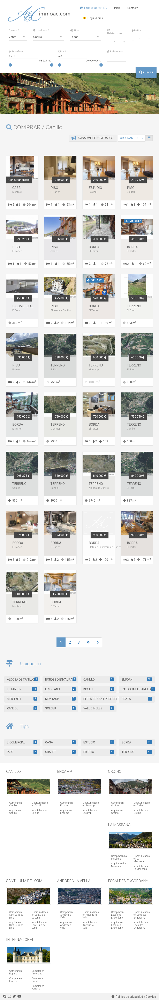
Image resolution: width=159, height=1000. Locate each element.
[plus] (124, 41)
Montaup (60, 698)
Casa (60, 742)
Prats (137, 698)
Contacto (132, 7)
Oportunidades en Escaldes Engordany (142, 915)
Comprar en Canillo (15, 804)
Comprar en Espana (15, 972)
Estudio (98, 742)
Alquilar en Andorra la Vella (66, 925)
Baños (137, 30)
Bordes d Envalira (60, 679)
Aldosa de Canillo (22, 679)
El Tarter (22, 689)
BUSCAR (146, 72)
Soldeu (60, 708)
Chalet (60, 752)
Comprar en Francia (15, 979)
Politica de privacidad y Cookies (134, 996)
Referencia (115, 51)
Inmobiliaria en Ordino (141, 811)
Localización (41, 30)
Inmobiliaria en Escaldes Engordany (141, 925)
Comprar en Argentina (38, 972)
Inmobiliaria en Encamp (90, 811)
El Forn (137, 679)
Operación (14, 30)
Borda (137, 742)
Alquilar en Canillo (15, 811)
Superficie (16, 51)
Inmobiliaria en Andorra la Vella (90, 925)
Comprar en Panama (38, 987)
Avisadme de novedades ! (92, 138)
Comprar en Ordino (117, 804)
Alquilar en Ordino (117, 811)
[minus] (114, 41)
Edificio (98, 752)
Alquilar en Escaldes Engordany (117, 925)
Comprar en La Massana (119, 857)
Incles (98, 689)
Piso (22, 752)
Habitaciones (114, 32)
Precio (62, 51)
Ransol (22, 708)
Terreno (137, 752)
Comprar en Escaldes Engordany (117, 915)
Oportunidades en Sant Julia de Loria (40, 915)
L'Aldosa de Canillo (138, 689)
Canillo (98, 679)
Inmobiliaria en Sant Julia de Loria (39, 925)
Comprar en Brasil (38, 979)
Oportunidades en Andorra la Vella (91, 915)
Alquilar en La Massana (118, 865)
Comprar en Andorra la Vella (66, 915)
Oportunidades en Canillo (40, 804)
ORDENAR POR (131, 138)
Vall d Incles (98, 708)
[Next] (88, 642)
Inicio (117, 7)
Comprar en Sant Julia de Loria (16, 915)
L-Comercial (22, 742)
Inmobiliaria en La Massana (141, 867)
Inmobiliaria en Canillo (39, 811)
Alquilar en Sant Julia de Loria (16, 925)
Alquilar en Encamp (66, 811)
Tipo (74, 30)
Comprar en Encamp (66, 804)
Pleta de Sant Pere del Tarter (99, 698)
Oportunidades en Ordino (142, 804)
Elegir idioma (93, 18)
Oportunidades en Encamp (91, 804)
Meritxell (22, 698)
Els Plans (60, 689)
